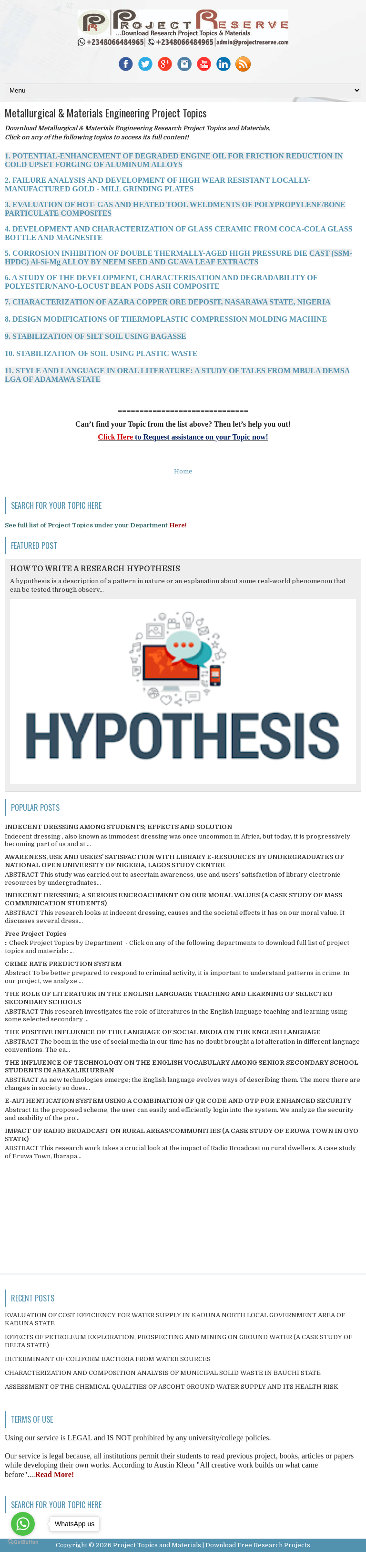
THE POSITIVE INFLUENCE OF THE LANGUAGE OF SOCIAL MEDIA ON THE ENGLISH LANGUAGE (163, 1032)
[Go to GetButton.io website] (23, 1542)
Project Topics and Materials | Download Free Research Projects (211, 1545)
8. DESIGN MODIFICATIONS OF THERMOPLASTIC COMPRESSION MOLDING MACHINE (166, 319)
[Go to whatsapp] (23, 1524)
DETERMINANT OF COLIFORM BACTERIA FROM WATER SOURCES (108, 1359)
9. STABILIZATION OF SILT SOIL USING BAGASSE (95, 336)
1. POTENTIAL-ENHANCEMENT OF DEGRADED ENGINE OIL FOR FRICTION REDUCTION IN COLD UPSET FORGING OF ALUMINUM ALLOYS (174, 160)
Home (183, 471)
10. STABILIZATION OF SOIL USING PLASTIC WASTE (101, 353)
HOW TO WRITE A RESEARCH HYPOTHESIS (95, 569)
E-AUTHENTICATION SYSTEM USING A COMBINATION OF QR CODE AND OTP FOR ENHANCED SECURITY (178, 1100)
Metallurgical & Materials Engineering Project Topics (106, 112)
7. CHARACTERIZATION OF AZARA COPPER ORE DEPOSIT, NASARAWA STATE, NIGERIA (168, 302)
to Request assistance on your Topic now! (200, 437)
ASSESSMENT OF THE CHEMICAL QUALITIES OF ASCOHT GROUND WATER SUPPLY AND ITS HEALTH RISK (171, 1386)
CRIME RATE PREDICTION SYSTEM (63, 963)
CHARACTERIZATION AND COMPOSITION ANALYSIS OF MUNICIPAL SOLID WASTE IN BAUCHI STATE (163, 1372)
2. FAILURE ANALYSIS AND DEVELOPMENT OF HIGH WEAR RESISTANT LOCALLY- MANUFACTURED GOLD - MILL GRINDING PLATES (158, 184)
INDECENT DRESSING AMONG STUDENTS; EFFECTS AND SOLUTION (118, 826)
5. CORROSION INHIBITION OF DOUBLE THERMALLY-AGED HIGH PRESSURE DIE (178, 257)
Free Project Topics (35, 933)
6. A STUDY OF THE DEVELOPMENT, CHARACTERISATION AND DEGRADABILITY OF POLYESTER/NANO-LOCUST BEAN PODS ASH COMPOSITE (161, 281)
